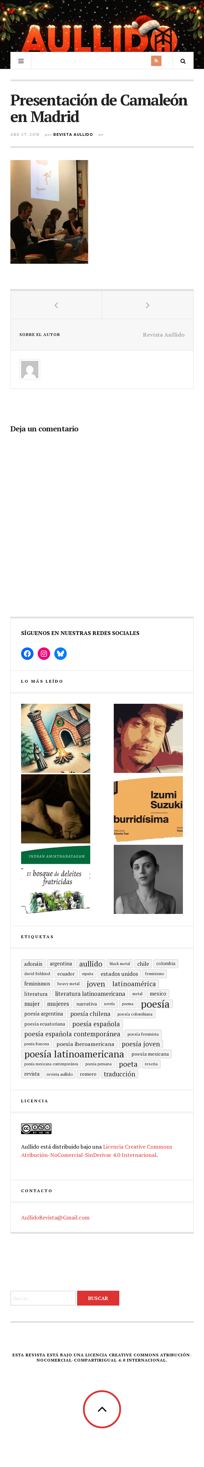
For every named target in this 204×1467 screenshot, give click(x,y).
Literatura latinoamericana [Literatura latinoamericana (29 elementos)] (90, 994)
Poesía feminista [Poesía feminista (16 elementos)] (143, 1034)
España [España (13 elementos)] (87, 973)
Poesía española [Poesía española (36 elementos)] (96, 1023)
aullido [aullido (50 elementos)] (90, 963)
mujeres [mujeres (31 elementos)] (58, 1004)
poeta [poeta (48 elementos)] (128, 1063)
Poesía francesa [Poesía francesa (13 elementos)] (36, 1043)
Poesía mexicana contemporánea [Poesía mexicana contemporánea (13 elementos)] (51, 1064)
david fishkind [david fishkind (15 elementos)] (37, 973)
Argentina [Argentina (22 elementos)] (61, 963)
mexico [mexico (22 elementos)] (158, 993)
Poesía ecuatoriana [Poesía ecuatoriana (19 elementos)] (44, 1024)
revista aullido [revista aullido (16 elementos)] (60, 1074)
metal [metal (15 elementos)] (137, 993)
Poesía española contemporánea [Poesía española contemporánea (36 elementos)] (72, 1033)
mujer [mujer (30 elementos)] (32, 1004)
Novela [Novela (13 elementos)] (109, 1003)
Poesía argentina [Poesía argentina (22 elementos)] (43, 1013)
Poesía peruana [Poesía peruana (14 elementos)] (98, 1063)
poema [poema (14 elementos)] (127, 1003)
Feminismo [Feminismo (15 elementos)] (154, 973)
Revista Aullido (73, 134)
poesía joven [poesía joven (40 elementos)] (141, 1043)
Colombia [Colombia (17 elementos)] (165, 963)
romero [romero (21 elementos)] (88, 1074)
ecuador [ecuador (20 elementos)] (66, 973)
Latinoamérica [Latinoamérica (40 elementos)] (134, 983)
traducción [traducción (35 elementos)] (119, 1074)
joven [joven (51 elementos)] (96, 983)
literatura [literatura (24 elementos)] (36, 993)
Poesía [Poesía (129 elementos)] (155, 1003)
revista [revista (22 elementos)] (31, 1074)
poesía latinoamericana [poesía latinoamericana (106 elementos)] (74, 1053)
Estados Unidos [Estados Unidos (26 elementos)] (119, 974)
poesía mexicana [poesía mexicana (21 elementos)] (150, 1053)
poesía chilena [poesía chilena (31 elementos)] (90, 1014)
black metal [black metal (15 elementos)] (120, 963)
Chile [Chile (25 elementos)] (143, 963)
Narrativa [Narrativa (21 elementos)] (86, 1003)
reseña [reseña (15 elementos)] (151, 1063)
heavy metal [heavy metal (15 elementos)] (68, 983)
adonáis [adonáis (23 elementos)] (33, 963)
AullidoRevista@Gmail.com (55, 1217)
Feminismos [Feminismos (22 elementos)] (37, 983)
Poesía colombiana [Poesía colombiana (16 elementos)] (135, 1014)
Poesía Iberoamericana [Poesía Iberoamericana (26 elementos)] (85, 1044)
